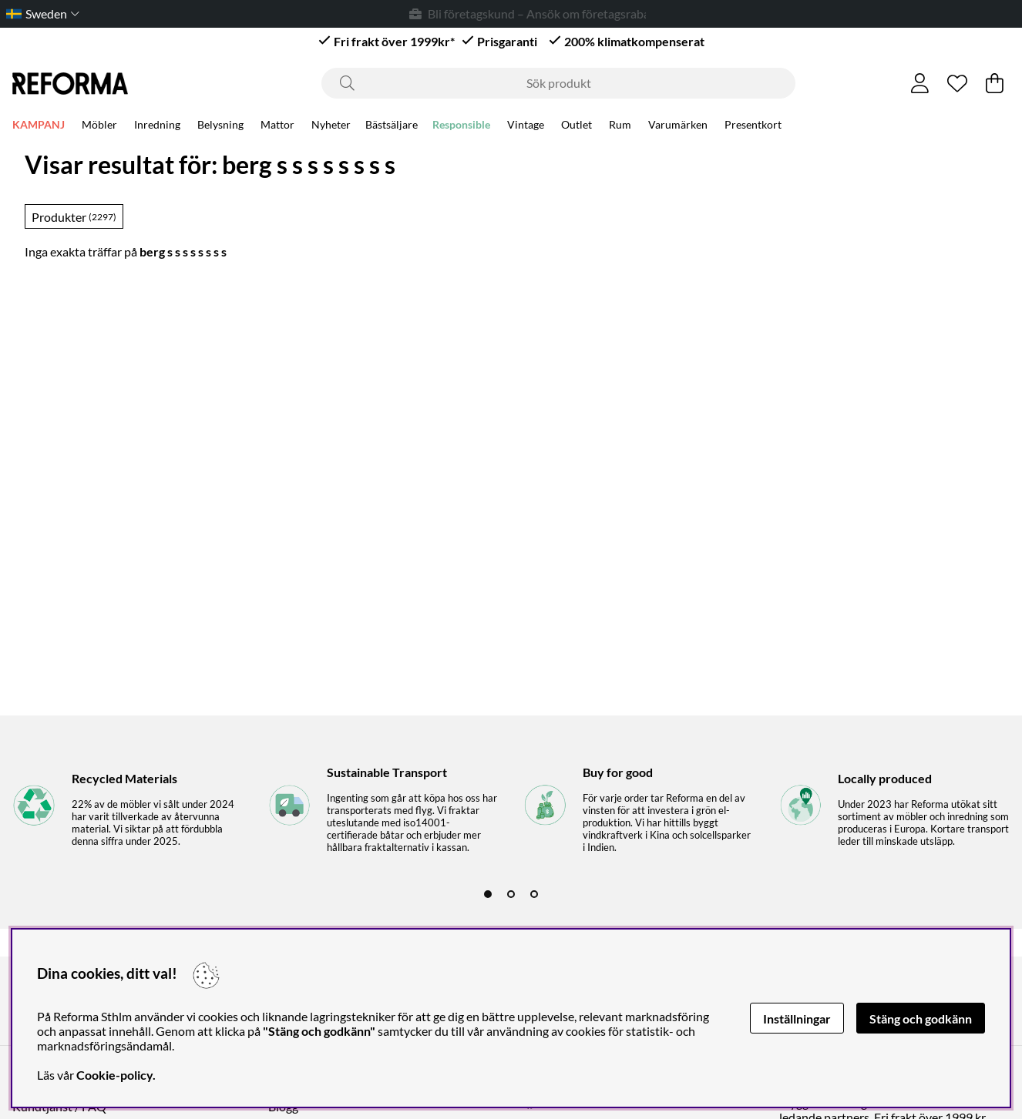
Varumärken (678, 124)
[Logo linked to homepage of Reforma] (70, 83)
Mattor (277, 124)
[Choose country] (39, 13)
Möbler (99, 124)
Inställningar (797, 1018)
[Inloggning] (920, 83)
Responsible (461, 124)
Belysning (220, 124)
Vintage (525, 124)
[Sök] (558, 83)
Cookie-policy (114, 1074)
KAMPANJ (38, 124)
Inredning (157, 124)
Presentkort (753, 124)
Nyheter (331, 124)
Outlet (576, 124)
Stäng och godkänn (920, 1018)
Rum (620, 124)
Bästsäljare (391, 124)
